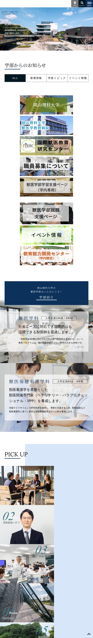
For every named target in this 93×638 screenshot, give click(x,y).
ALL (15, 78)
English (81, 586)
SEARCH (82, 4)
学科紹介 (31, 576)
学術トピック (57, 78)
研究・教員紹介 (45, 576)
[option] (46, 29)
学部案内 (19, 576)
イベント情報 (78, 78)
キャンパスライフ (46, 580)
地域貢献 (73, 576)
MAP (74, 4)
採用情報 (54, 586)
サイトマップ (68, 586)
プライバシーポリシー (37, 586)
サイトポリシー (15, 586)
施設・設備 (61, 576)
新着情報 (36, 78)
